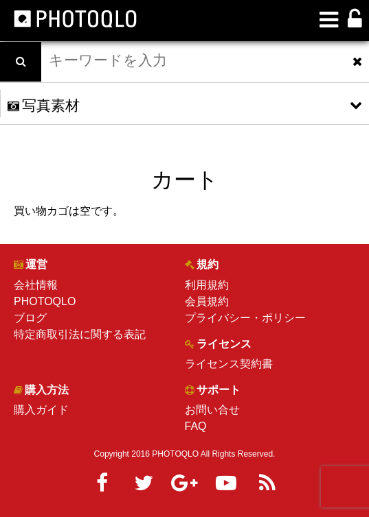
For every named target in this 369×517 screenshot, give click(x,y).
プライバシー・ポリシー (245, 318)
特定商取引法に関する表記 (80, 334)
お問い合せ (212, 410)
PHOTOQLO (45, 301)
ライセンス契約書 (229, 364)
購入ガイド (41, 410)
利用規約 (207, 285)
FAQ (196, 426)
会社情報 (36, 285)
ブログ (30, 318)
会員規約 (207, 301)
